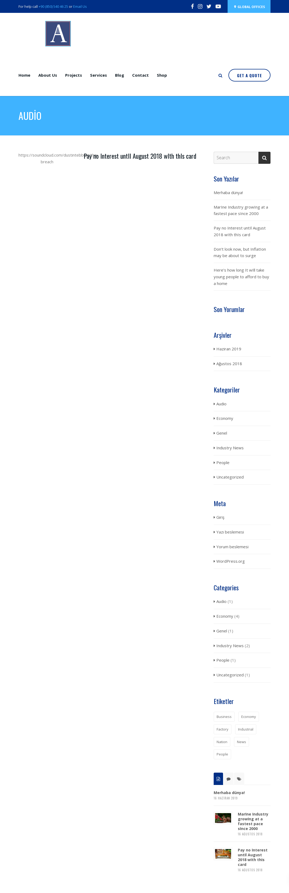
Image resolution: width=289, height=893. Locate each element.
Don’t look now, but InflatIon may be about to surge (240, 252)
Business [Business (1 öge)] (224, 716)
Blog (119, 75)
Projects (73, 75)
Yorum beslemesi (232, 546)
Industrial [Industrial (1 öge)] (245, 729)
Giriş (220, 517)
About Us (47, 75)
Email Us (80, 6)
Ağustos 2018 (229, 363)
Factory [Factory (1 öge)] (222, 729)
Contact (140, 75)
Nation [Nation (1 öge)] (222, 741)
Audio (221, 403)
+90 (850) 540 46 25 (53, 6)
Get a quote (249, 75)
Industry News (230, 447)
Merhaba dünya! (228, 192)
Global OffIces (249, 7)
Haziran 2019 (228, 348)
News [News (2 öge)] (241, 741)
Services (98, 75)
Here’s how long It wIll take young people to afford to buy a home (241, 276)
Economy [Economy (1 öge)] (248, 716)
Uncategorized (230, 477)
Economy (224, 418)
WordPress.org (230, 561)
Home (24, 75)
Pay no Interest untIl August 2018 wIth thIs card (140, 156)
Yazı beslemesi (230, 532)
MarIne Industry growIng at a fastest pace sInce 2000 (241, 210)
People (222, 462)
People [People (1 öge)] (222, 754)
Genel (221, 433)
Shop (162, 75)
